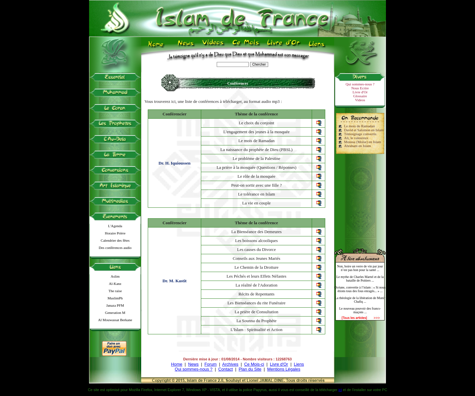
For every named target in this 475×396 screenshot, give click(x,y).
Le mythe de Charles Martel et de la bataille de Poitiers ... (360, 278)
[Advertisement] (360, 198)
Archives (230, 364)
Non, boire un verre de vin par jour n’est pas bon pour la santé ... (360, 268)
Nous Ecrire (360, 88)
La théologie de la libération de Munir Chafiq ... (360, 299)
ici (340, 390)
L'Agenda (115, 226)
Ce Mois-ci (254, 364)
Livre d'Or (360, 92)
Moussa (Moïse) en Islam (362, 142)
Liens (299, 364)
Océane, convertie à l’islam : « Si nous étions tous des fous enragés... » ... (359, 289)
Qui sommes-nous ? (360, 84)
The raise (115, 291)
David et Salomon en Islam (364, 130)
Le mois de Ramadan (359, 126)
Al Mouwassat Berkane (115, 320)
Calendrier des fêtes (115, 240)
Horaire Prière (115, 233)
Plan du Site (249, 369)
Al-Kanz (115, 284)
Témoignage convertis (360, 134)
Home (176, 364)
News (193, 364)
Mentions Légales (283, 369)
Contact (225, 369)
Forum (211, 364)
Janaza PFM (115, 305)
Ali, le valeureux (356, 138)
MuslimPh (115, 298)
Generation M (115, 313)
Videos (360, 100)
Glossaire (360, 96)
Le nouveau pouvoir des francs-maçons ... (360, 310)
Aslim (115, 276)
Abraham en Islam (357, 146)
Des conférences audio (115, 248)
